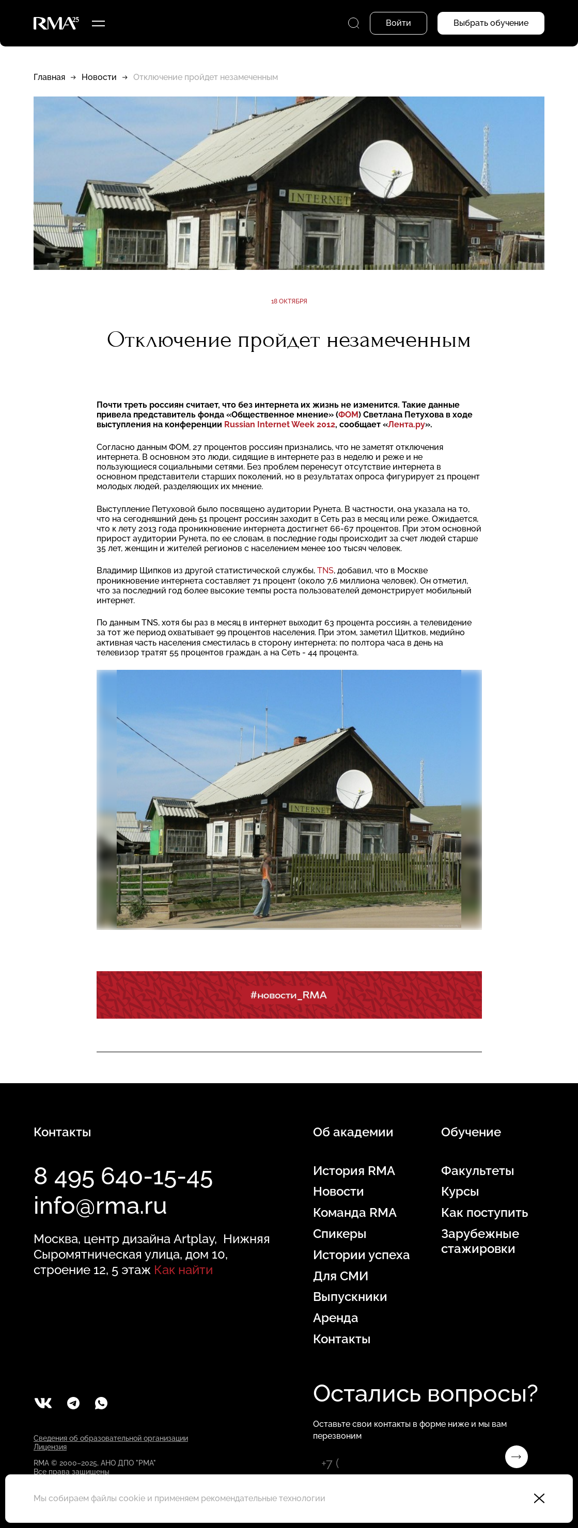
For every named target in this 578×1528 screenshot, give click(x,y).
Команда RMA (355, 1212)
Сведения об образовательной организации (111, 1438)
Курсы (460, 1191)
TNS (325, 570)
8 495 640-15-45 (123, 1176)
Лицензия (50, 1447)
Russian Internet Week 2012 (279, 424)
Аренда (335, 1318)
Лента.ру (406, 424)
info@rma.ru (100, 1205)
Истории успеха (361, 1255)
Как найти (183, 1269)
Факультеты (477, 1171)
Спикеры (340, 1234)
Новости (99, 77)
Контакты (342, 1339)
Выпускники (350, 1297)
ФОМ (348, 415)
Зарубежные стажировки (480, 1241)
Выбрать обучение (491, 23)
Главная (49, 77)
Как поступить (484, 1212)
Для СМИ (340, 1276)
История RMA (354, 1171)
